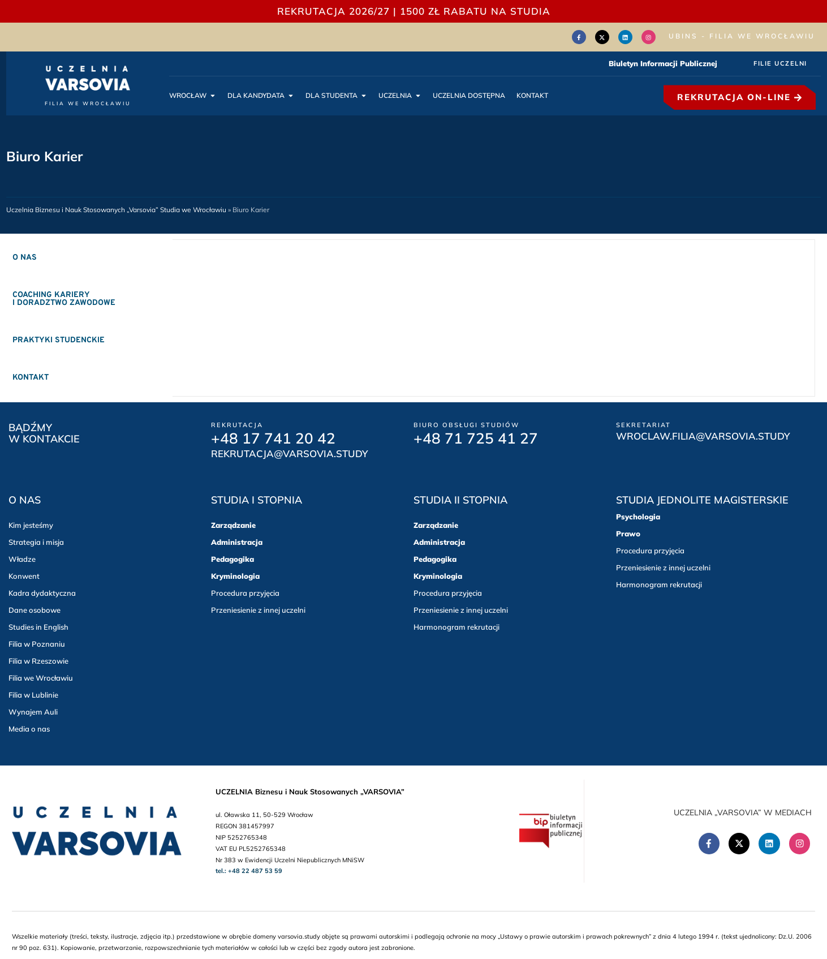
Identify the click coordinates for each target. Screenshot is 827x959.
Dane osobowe (34, 609)
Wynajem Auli (33, 711)
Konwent (24, 575)
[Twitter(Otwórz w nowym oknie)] (603, 37)
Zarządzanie (233, 524)
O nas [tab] (24, 257)
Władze (22, 558)
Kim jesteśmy (30, 524)
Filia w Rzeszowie (38, 660)
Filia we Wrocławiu (40, 677)
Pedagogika (232, 558)
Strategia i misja (36, 541)
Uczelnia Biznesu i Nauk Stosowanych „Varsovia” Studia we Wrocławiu (116, 209)
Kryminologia (235, 575)
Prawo (628, 532)
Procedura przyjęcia (245, 592)
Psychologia (638, 516)
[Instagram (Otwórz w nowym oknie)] (649, 37)
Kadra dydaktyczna (42, 592)
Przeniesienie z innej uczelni (258, 609)
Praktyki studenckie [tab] (58, 340)
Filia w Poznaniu (36, 643)
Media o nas (29, 728)
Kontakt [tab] (30, 377)
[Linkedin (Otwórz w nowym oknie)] (626, 37)
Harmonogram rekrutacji (456, 626)
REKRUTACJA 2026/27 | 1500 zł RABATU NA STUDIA (413, 11)
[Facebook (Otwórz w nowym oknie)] (581, 37)
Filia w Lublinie (33, 694)
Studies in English (38, 626)
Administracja (236, 541)
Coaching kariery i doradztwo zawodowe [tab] (63, 298)
